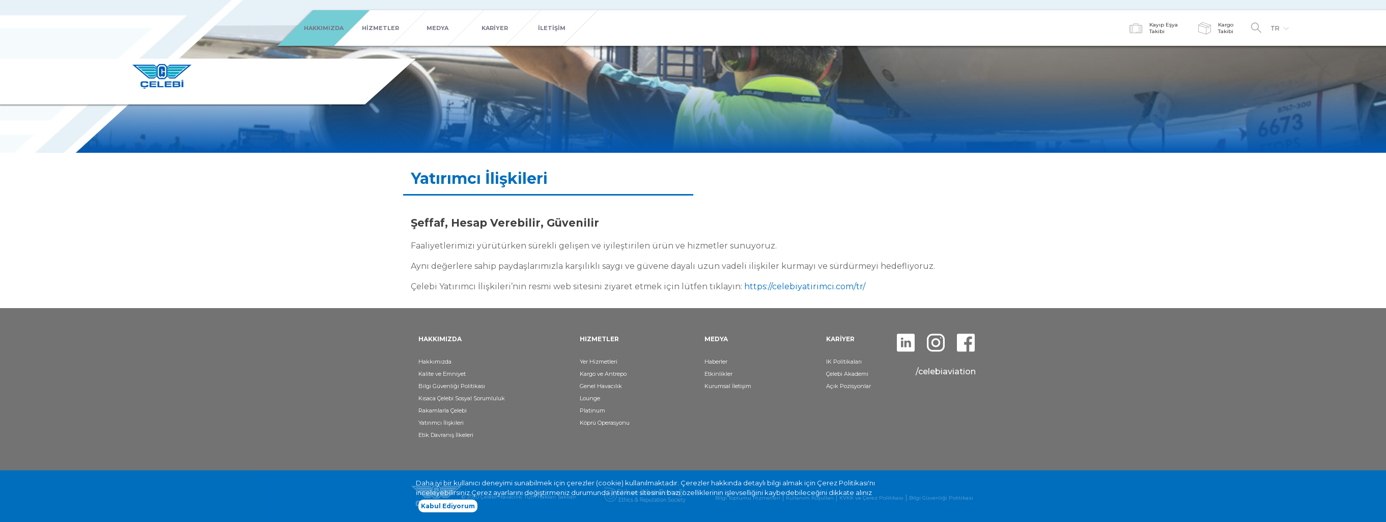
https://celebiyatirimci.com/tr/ (804, 286)
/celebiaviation (946, 371)
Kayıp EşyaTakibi (1163, 28)
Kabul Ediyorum (448, 508)
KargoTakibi (1225, 28)
